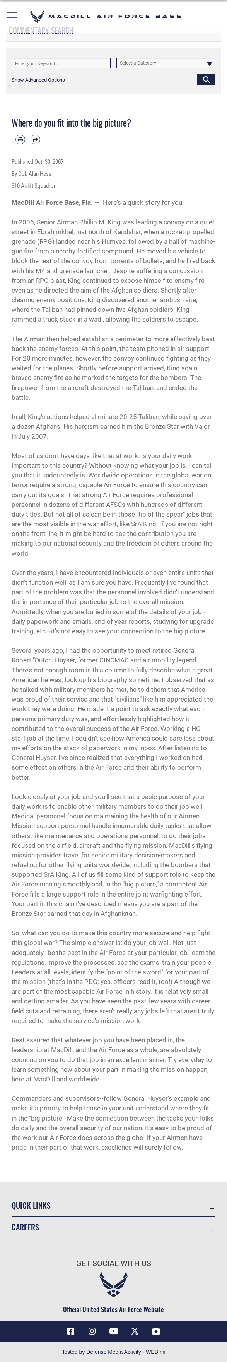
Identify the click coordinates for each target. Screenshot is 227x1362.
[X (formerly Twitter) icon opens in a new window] (135, 1331)
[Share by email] (35, 139)
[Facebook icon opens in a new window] (71, 1331)
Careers (25, 1227)
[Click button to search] (206, 79)
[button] (12, 16)
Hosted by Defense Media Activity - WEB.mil (113, 1352)
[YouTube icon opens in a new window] (113, 1331)
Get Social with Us (113, 1263)
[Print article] (20, 139)
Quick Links (31, 1205)
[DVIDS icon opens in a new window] (156, 1331)
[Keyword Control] (61, 63)
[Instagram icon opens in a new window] (92, 1331)
